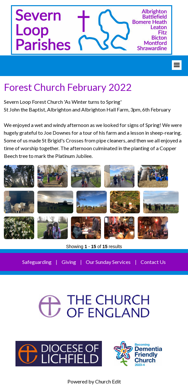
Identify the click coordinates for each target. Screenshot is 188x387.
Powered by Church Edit (94, 381)
